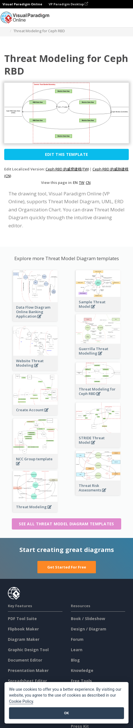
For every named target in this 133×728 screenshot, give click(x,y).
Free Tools (81, 680)
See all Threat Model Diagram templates (66, 523)
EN (75, 182)
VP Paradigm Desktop (68, 4)
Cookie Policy (21, 701)
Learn (76, 649)
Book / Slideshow (88, 618)
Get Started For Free (66, 567)
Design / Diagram (88, 629)
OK (66, 713)
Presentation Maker (28, 670)
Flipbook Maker (23, 629)
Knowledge (82, 670)
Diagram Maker (23, 639)
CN (88, 182)
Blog (75, 660)
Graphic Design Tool (28, 649)
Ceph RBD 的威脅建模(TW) (67, 169)
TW (81, 182)
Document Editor (25, 660)
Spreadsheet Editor (27, 680)
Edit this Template (66, 154)
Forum (77, 639)
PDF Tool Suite (22, 618)
